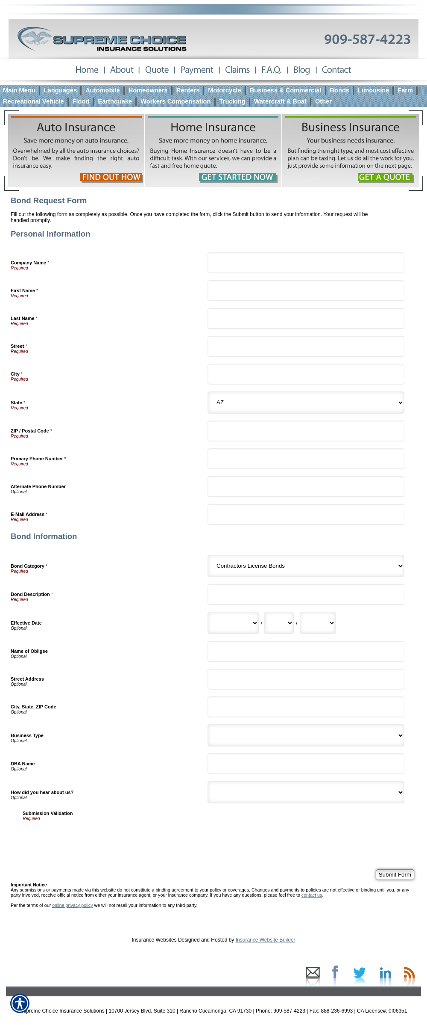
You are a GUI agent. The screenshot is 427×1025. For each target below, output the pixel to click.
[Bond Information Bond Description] (306, 594)
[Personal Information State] (306, 402)
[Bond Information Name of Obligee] (306, 651)
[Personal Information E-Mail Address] (306, 514)
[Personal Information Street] (306, 346)
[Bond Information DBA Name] (306, 763)
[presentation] (87, 837)
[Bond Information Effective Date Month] (233, 623)
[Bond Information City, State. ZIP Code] (306, 706)
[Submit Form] (395, 874)
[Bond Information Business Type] (306, 735)
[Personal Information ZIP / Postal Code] (306, 431)
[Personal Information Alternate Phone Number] (306, 486)
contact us (311, 895)
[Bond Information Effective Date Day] (279, 623)
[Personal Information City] (306, 374)
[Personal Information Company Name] (306, 262)
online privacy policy (72, 905)
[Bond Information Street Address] (306, 679)
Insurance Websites (154, 940)
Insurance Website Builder (265, 940)
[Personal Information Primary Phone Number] (306, 458)
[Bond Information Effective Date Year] (318, 623)
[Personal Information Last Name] (306, 318)
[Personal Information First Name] (306, 290)
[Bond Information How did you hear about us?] (306, 792)
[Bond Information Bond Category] (306, 566)
